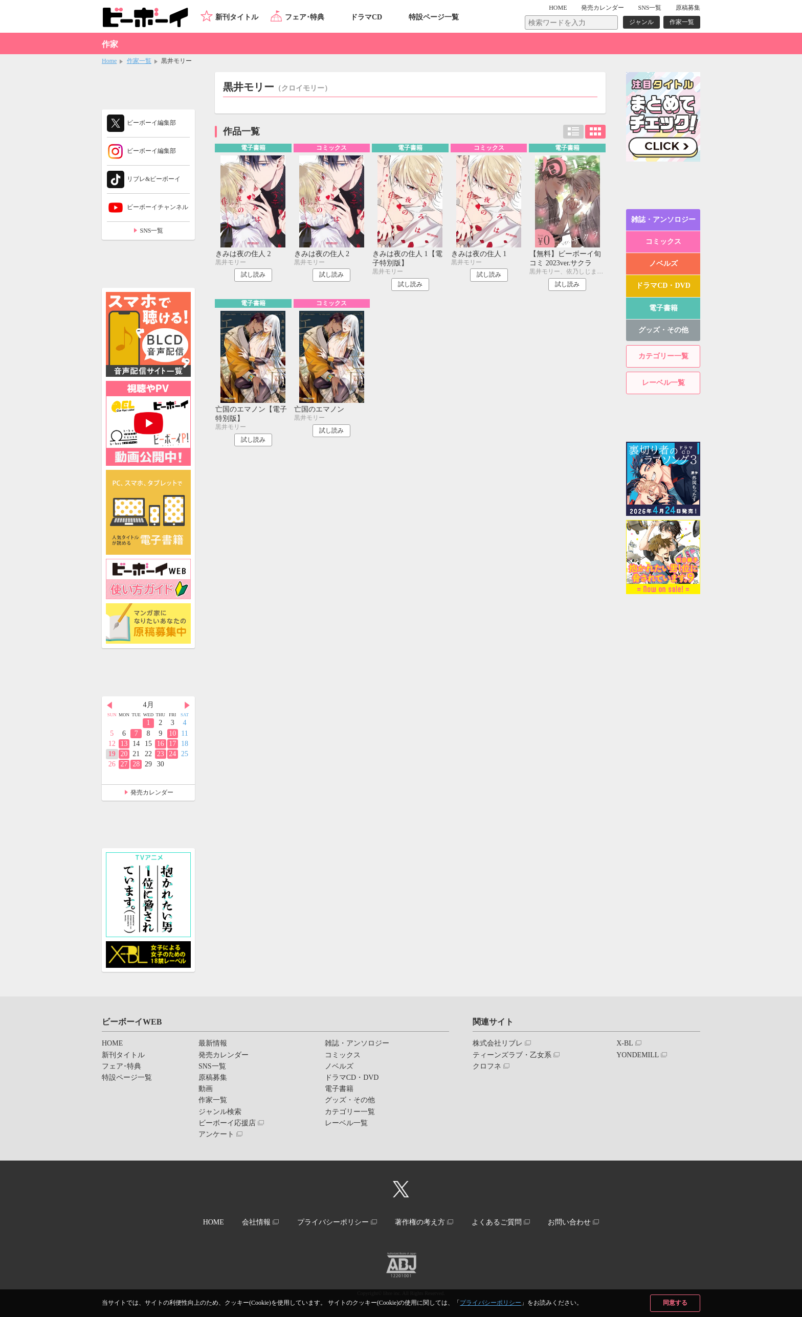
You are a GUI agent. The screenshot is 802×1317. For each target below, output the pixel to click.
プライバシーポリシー (490, 1302)
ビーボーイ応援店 (227, 1123)
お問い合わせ (569, 1222)
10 (172, 733)
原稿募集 (688, 7)
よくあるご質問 (497, 1222)
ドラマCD (366, 17)
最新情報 (212, 1043)
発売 (602, 7)
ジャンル (641, 22)
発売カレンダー (151, 792)
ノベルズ (663, 263)
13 (124, 743)
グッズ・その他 (663, 330)
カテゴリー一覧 (663, 356)
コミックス (663, 241)
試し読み (253, 274)
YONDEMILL (637, 1055)
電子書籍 (663, 308)
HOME (558, 7)
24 (172, 754)
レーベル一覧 (663, 383)
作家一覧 (682, 22)
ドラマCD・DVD (663, 285)
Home (109, 60)
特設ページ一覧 (434, 17)
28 (136, 764)
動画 (205, 1089)
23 (160, 754)
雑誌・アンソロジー (663, 219)
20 (124, 754)
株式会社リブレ (498, 1043)
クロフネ (487, 1066)
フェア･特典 (304, 17)
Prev (109, 705)
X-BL (624, 1043)
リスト (573, 132)
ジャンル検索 (219, 1112)
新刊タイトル (236, 17)
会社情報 (256, 1222)
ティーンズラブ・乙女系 (512, 1055)
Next (187, 705)
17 (172, 743)
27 (124, 764)
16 (160, 743)
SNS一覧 (649, 7)
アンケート (216, 1134)
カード (595, 132)
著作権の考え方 (420, 1222)
